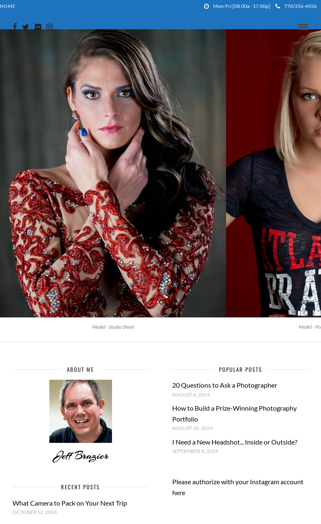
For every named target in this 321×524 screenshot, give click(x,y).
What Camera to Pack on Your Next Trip (70, 503)
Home (7, 6)
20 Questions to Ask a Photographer (224, 385)
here (178, 492)
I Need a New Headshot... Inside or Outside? (234, 442)
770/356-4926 (296, 6)
